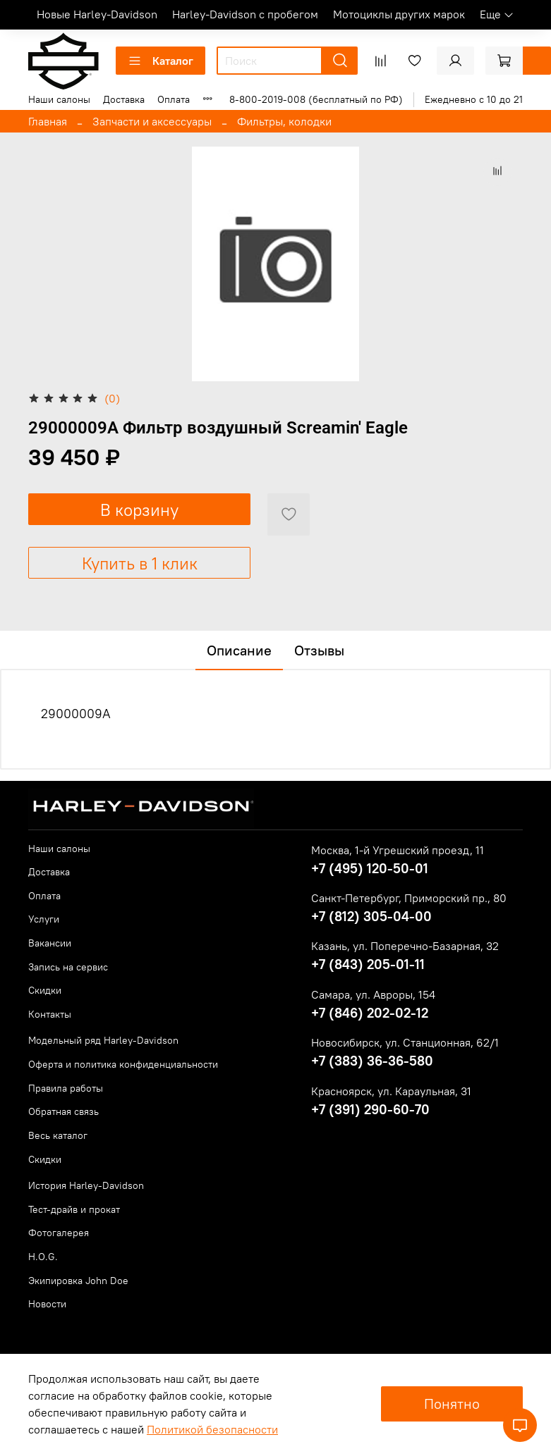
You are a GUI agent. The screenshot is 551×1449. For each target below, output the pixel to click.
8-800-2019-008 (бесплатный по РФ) (316, 99)
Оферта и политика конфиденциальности (123, 1064)
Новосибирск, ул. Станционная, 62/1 (405, 1042)
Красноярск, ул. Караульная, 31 (391, 1091)
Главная (47, 121)
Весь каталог (57, 1135)
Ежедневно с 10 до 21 (474, 99)
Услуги (43, 919)
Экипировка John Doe (78, 1280)
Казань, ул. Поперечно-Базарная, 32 (405, 946)
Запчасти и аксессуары (152, 121)
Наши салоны (59, 99)
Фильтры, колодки (284, 121)
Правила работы (65, 1088)
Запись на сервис (68, 967)
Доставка (124, 99)
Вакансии (49, 943)
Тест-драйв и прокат (74, 1209)
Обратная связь (63, 1111)
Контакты (49, 1014)
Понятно (452, 1403)
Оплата (173, 99)
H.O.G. (43, 1256)
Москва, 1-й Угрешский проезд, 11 (397, 850)
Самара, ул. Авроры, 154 (373, 994)
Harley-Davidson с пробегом (245, 14)
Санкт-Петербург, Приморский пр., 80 (409, 898)
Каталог (160, 61)
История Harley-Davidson (86, 1185)
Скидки (44, 990)
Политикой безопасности (212, 1429)
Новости (47, 1303)
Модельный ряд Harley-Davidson (103, 1040)
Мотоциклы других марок (399, 14)
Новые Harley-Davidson (97, 14)
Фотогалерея (58, 1232)
